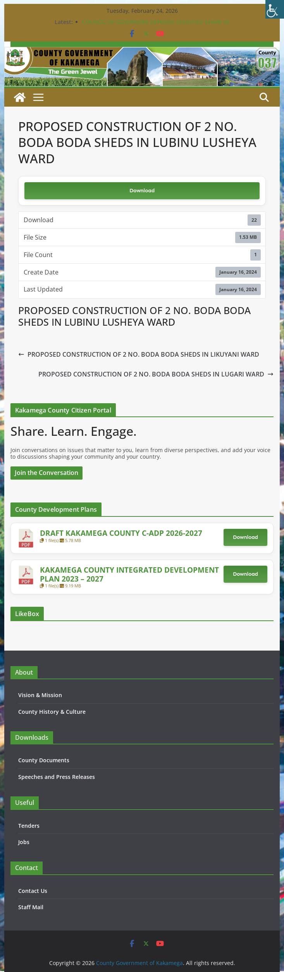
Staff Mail (30, 907)
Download (142, 190)
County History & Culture (52, 711)
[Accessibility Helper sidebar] (274, 9)
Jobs (23, 842)
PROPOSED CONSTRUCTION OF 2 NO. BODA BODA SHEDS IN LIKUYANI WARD (138, 354)
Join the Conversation (46, 472)
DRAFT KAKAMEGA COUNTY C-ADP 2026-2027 (121, 533)
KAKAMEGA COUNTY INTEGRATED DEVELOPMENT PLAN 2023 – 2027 (129, 574)
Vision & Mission (40, 695)
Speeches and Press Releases (56, 776)
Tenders (29, 825)
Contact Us (32, 890)
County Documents (43, 760)
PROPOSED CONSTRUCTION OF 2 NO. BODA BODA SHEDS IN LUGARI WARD (156, 374)
